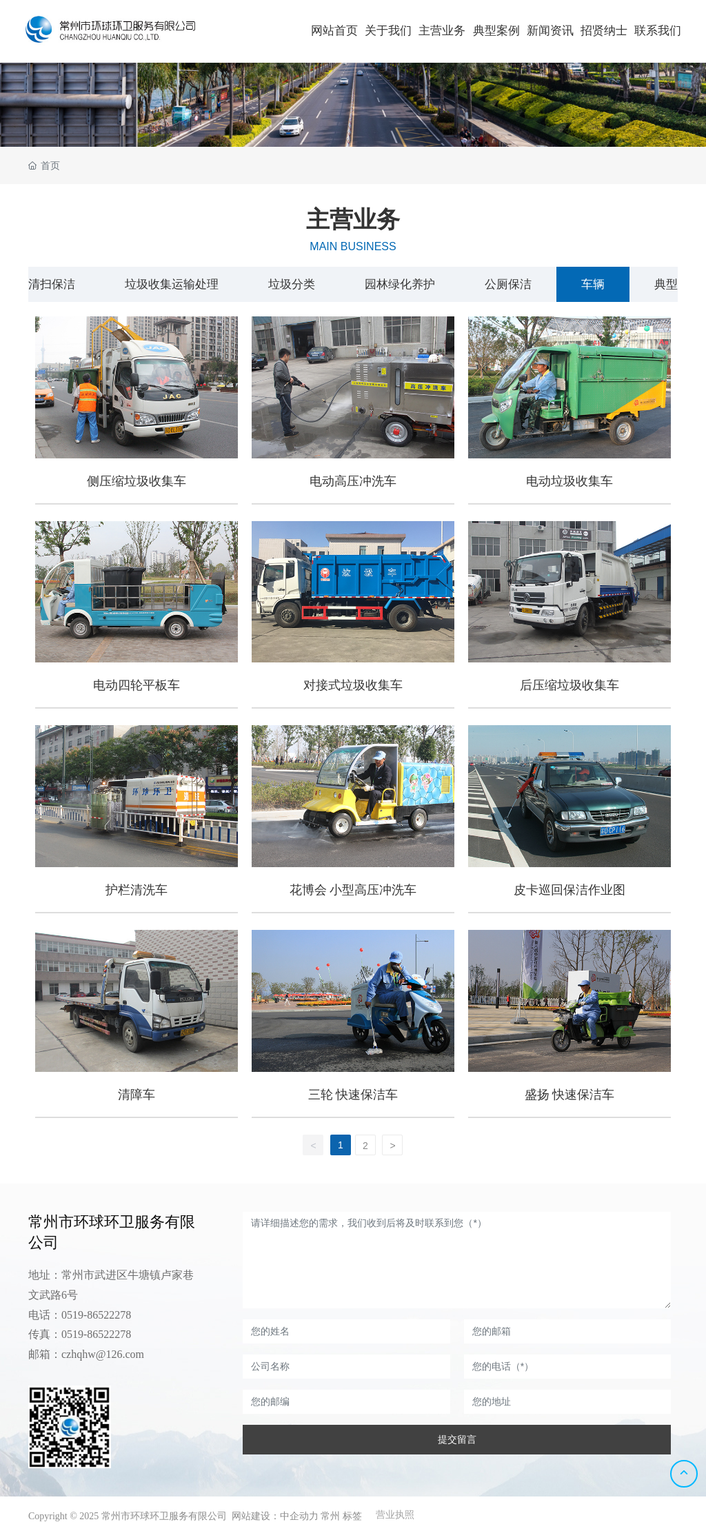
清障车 (136, 1095)
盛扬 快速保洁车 (570, 1095)
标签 (352, 1516)
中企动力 (299, 1516)
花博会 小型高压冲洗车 (353, 890)
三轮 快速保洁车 (353, 1095)
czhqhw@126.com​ (102, 1354)
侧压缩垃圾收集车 (136, 481)
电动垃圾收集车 (569, 481)
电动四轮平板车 (136, 685)
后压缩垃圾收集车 (569, 685)
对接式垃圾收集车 (353, 685)
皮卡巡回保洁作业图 (569, 890)
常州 (330, 1516)
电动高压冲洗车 (353, 481)
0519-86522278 (96, 1315)
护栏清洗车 (136, 890)
